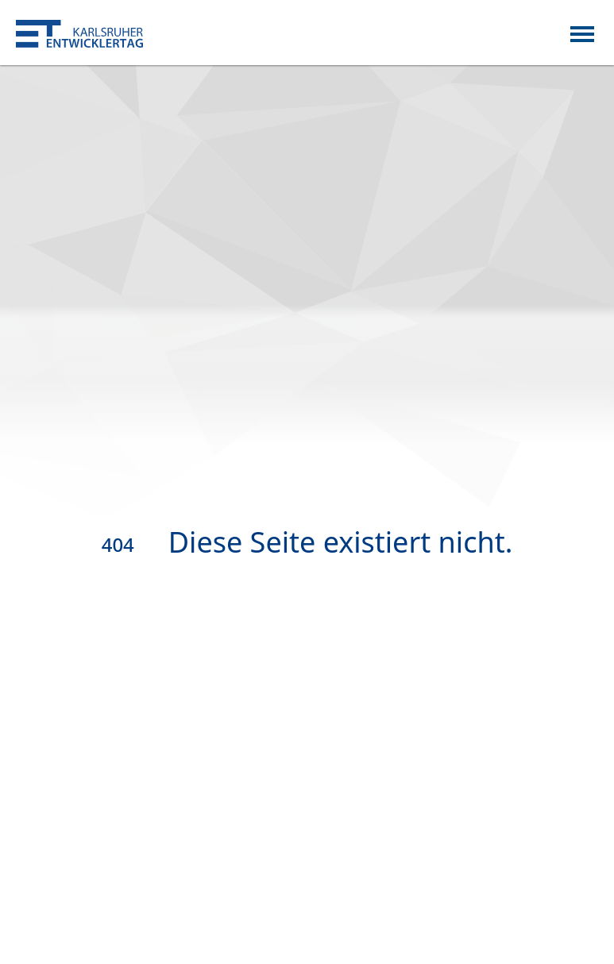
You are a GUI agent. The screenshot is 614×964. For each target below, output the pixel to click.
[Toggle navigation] (582, 32)
